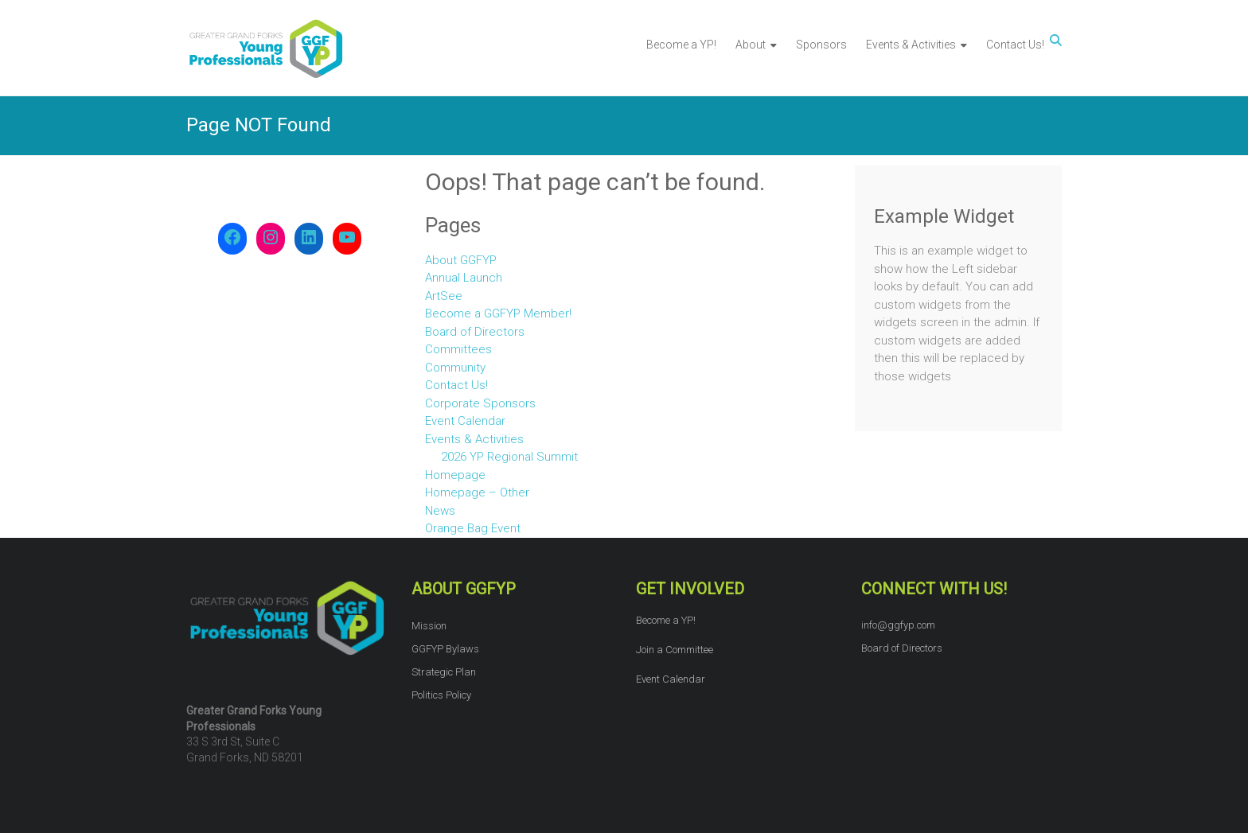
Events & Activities (911, 44)
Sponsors (821, 44)
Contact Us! (1015, 44)
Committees (458, 349)
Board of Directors (475, 332)
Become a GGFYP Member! (498, 313)
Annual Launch (463, 278)
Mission (429, 626)
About (750, 44)
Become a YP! (681, 44)
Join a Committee (674, 650)
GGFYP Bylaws (445, 649)
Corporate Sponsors (480, 403)
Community (455, 367)
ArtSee (443, 296)
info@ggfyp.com (898, 625)
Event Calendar (465, 421)
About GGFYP (461, 260)
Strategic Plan (443, 672)
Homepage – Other (477, 492)
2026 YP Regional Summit (509, 457)
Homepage (455, 475)
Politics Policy (441, 695)
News (440, 511)
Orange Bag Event (473, 528)
